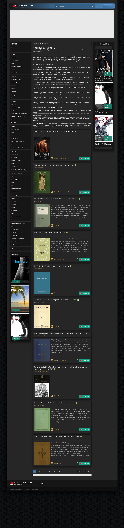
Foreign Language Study (18, 223)
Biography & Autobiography (19, 113)
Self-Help (14, 82)
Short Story (14, 60)
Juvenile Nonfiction (16, 232)
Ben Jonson (40, 267)
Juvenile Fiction (15, 107)
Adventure (14, 91)
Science (13, 76)
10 (79, 467)
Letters (13, 198)
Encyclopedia (15, 179)
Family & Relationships (17, 129)
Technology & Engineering (18, 170)
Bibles (13, 207)
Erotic (13, 54)
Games (13, 176)
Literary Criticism (16, 217)
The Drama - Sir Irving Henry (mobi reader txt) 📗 (51, 231)
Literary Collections (16, 66)
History (13, 126)
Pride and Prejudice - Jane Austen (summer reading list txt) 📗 (55, 165)
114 (89, 467)
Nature (13, 163)
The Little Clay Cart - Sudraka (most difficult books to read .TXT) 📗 (57, 198)
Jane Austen (40, 167)
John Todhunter (41, 401)
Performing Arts (15, 245)
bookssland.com (38, 43)
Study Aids (14, 235)
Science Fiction (15, 73)
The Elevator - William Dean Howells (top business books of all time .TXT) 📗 (61, 331)
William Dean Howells (43, 333)
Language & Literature (17, 142)
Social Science (15, 229)
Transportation (15, 192)
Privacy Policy (42, 479)
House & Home (15, 242)
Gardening (14, 210)
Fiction (69, 191)
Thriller (13, 70)
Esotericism (14, 138)
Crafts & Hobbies (16, 188)
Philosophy (14, 101)
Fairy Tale (14, 104)
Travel (13, 167)
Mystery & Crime (16, 79)
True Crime (14, 123)
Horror (13, 88)
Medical (13, 201)
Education (14, 57)
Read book (86, 158)
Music (13, 110)
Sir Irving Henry (41, 233)
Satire (13, 226)
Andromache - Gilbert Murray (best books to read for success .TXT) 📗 (58, 432)
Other (13, 248)
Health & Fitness (16, 160)
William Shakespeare (43, 368)
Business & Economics (17, 148)
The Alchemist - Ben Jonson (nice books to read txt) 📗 (53, 264)
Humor (59, 357)
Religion (13, 120)
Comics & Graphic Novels (18, 117)
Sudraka (39, 200)
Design (13, 220)
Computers (14, 157)
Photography (14, 195)
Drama (55, 158)
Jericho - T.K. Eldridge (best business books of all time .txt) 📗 (55, 131)
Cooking (13, 151)
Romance (65, 158)
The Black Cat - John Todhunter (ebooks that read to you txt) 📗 (56, 399)
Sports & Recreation (17, 173)
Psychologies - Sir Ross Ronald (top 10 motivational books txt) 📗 (56, 297)
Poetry (13, 95)
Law (12, 214)
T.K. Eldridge (41, 134)
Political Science (15, 154)
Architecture (14, 204)
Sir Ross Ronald (41, 300)
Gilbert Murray (41, 435)
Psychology (14, 85)
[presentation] (99, 47)
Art (12, 135)
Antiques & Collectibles (17, 239)
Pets (12, 185)
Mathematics (14, 145)
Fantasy (60, 158)
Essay (55, 257)
